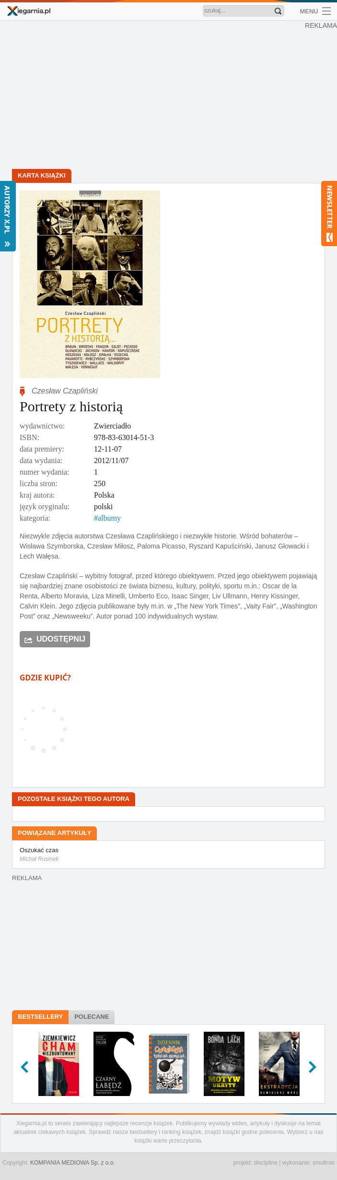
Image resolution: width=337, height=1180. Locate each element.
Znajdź (278, 11)
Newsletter (329, 213)
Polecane (91, 1016)
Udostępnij (60, 639)
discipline (265, 1162)
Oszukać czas (168, 855)
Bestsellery (40, 1016)
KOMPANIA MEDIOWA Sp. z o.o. (72, 1162)
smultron (324, 1162)
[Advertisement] (168, 96)
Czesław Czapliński (65, 391)
